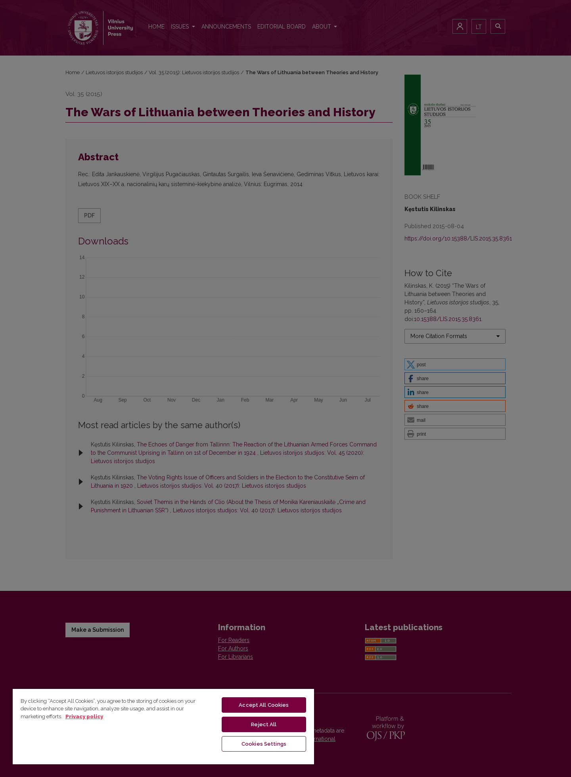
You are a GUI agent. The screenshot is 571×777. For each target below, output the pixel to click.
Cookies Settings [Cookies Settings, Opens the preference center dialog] (263, 744)
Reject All (263, 724)
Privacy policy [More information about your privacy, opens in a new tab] (84, 716)
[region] (163, 726)
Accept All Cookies (264, 705)
